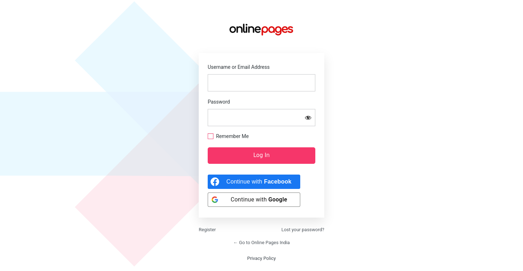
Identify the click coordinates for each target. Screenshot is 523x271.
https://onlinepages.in (261, 29)
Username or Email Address (239, 67)
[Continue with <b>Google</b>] (254, 199)
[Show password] (308, 117)
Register (207, 229)
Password (219, 102)
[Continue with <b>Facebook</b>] (254, 182)
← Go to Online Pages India (261, 242)
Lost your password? (302, 229)
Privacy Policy (261, 258)
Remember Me (232, 136)
